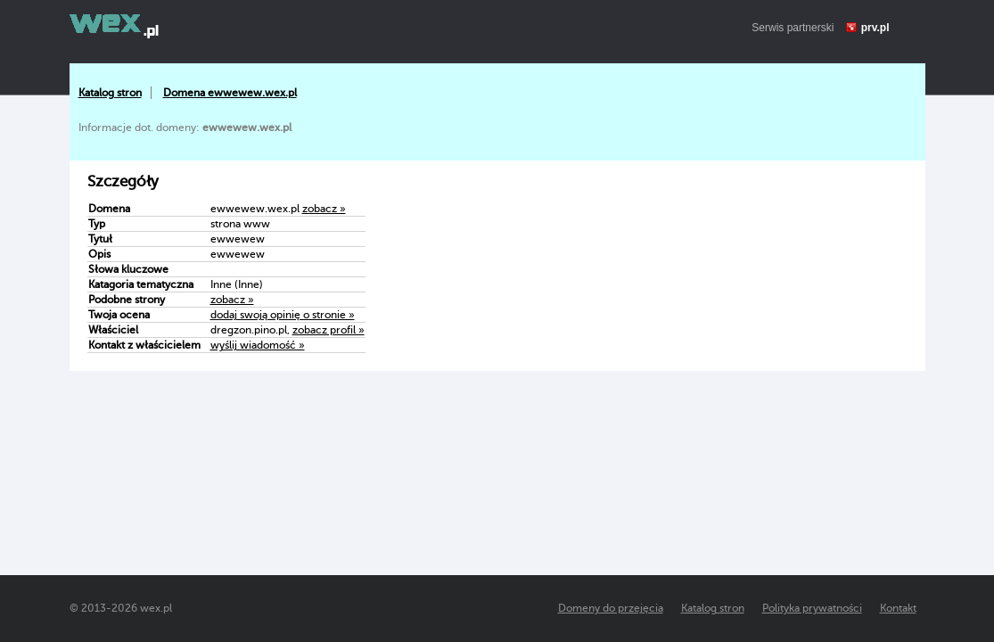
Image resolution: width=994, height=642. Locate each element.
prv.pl (875, 27)
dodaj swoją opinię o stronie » (282, 315)
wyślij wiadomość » (257, 345)
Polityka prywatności (812, 608)
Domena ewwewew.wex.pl (230, 92)
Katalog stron (110, 92)
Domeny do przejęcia (610, 608)
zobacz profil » (328, 330)
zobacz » (324, 208)
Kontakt (898, 608)
